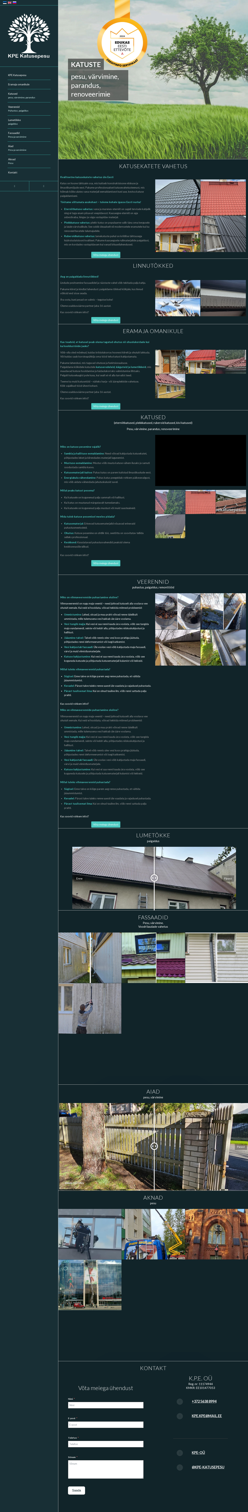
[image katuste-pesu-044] (178, 197)
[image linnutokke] (178, 298)
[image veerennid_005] (178, 648)
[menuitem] (29, 75)
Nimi (70, 1398)
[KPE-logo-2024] (29, 36)
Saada (76, 1490)
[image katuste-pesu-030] (223, 234)
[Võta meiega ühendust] (105, 255)
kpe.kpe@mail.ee (207, 1416)
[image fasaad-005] (90, 958)
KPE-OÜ (198, 1452)
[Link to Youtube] (43, 186)
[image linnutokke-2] (223, 298)
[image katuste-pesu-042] (170, 386)
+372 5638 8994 (204, 1401)
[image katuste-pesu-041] (170, 362)
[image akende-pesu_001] (90, 1234)
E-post (71, 1418)
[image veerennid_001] (178, 611)
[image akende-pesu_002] (153, 1234)
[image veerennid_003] (223, 648)
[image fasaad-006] (90, 1008)
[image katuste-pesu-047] (231, 502)
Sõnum (72, 1457)
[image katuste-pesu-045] (178, 234)
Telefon (72, 1437)
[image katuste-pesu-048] (223, 197)
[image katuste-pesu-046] (170, 526)
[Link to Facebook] (14, 186)
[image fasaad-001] (153, 958)
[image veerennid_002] (223, 611)
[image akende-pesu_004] (90, 1285)
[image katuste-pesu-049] (170, 502)
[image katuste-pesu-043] (231, 362)
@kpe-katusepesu (208, 1467)
